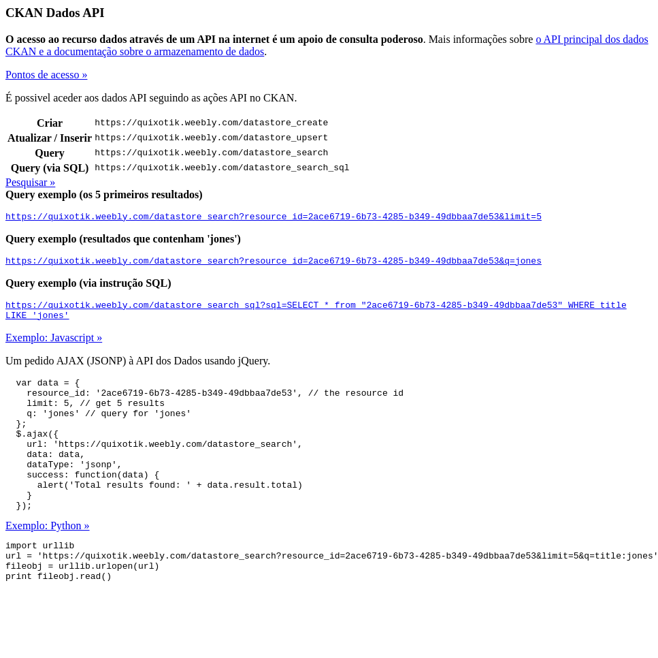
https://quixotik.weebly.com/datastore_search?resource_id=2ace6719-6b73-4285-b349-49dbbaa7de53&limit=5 (273, 218)
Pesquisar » (30, 182)
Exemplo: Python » (47, 560)
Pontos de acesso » (46, 74)
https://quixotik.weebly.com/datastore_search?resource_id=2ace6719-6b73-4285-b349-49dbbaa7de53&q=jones (273, 264)
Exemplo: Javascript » (53, 345)
